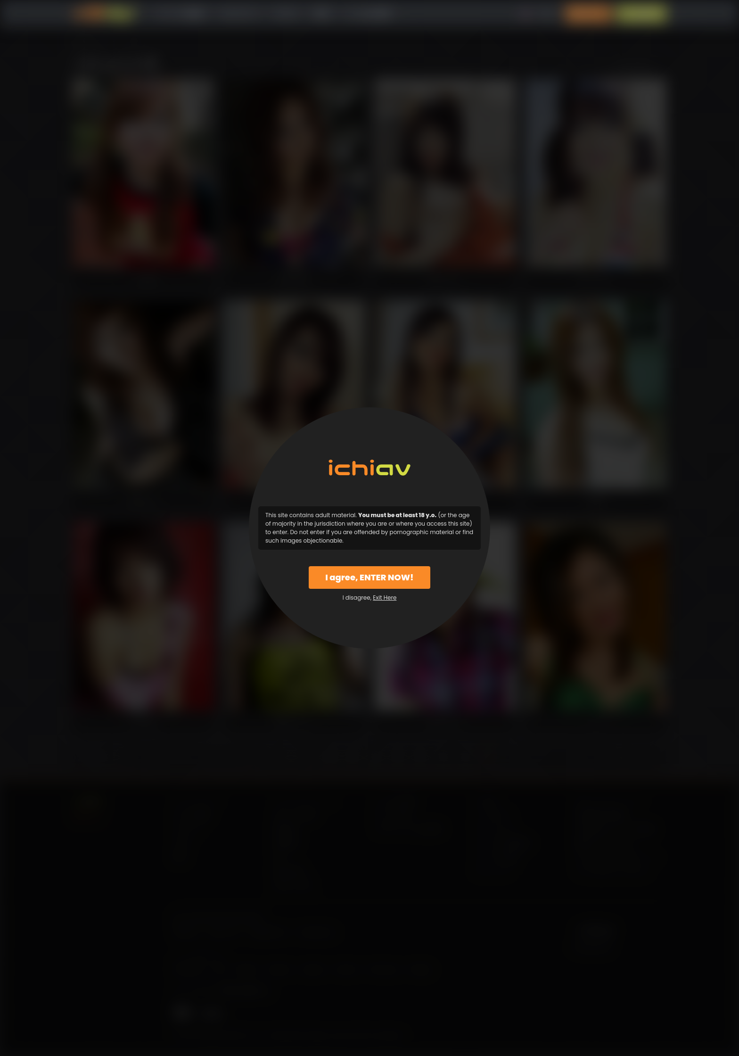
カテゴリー (239, 14)
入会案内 (641, 13)
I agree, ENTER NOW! (369, 577)
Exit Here (384, 598)
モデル (286, 14)
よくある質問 (368, 14)
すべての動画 (181, 14)
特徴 (321, 14)
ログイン (589, 13)
